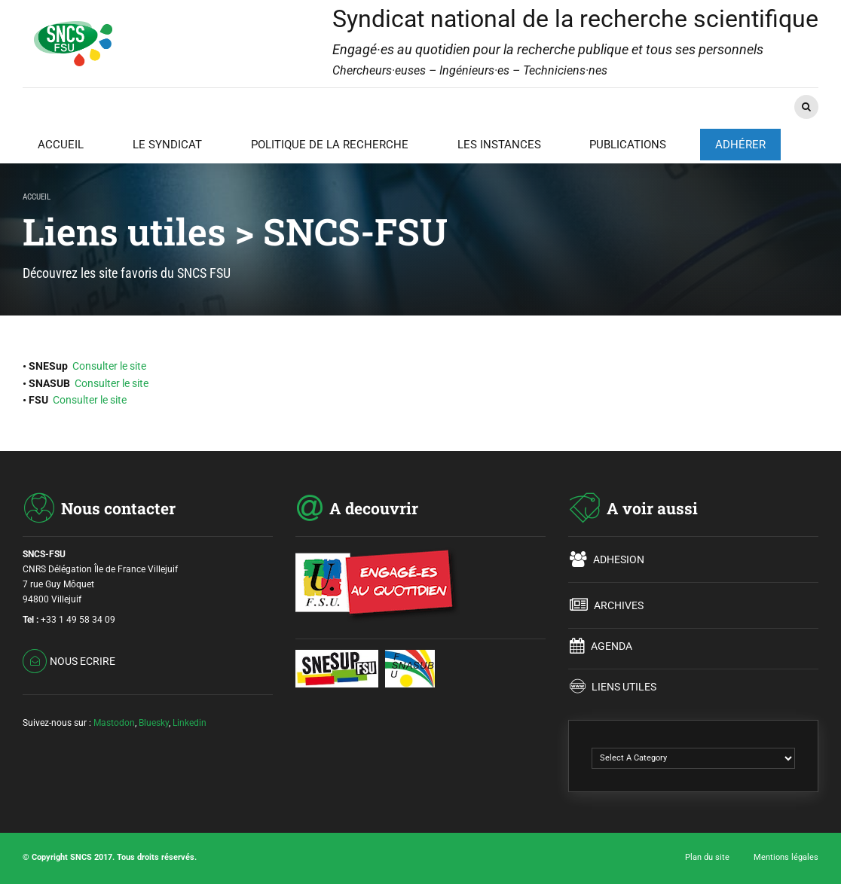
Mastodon (114, 723)
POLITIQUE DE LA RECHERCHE (329, 144)
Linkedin (189, 723)
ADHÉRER (740, 144)
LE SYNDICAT (167, 144)
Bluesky (154, 723)
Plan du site (707, 857)
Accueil (36, 196)
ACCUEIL (61, 144)
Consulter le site (109, 366)
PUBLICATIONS (627, 144)
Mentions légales (786, 857)
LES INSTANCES (499, 144)
